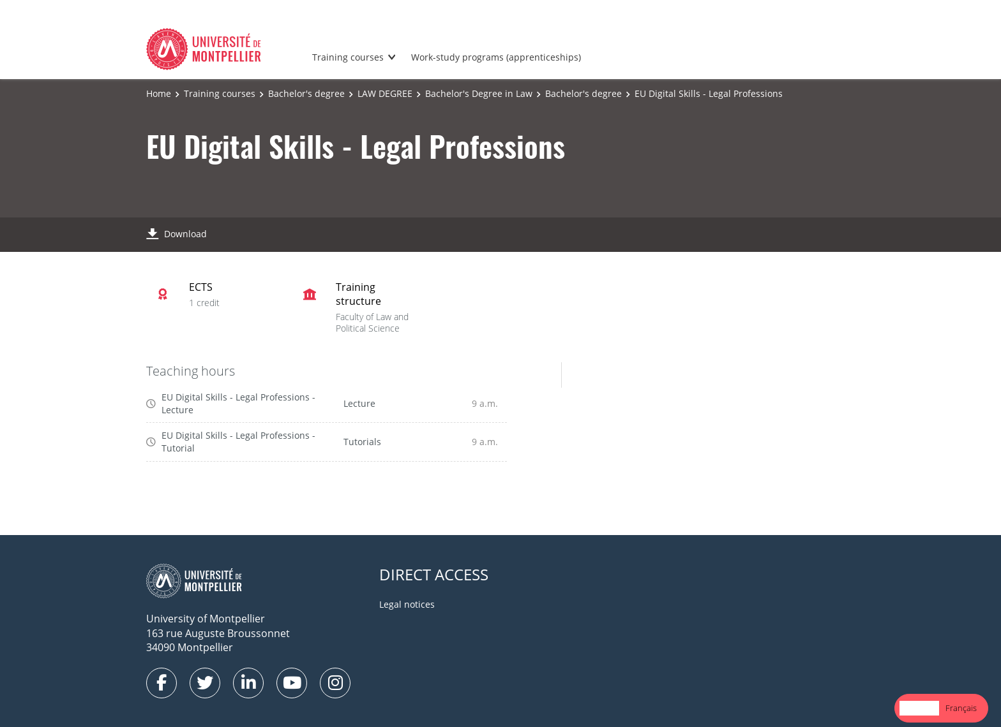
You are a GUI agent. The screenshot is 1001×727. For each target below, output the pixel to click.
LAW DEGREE (385, 93)
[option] (961, 708)
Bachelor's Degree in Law (478, 93)
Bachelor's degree (306, 93)
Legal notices (407, 604)
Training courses (348, 57)
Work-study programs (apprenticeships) (496, 57)
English (919, 708)
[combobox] (919, 708)
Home (158, 93)
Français (961, 708)
